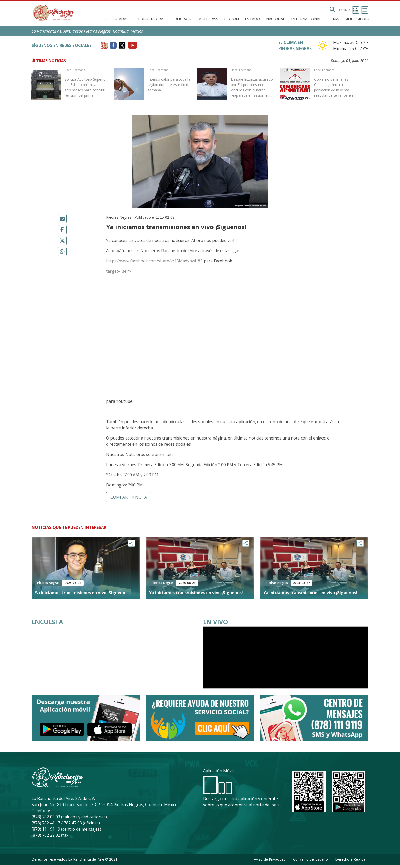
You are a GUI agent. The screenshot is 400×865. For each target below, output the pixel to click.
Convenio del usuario (310, 859)
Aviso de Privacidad (270, 859)
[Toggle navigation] (364, 10)
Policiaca (181, 18)
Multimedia (357, 18)
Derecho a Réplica (350, 859)
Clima (333, 18)
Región (231, 18)
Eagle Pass (207, 18)
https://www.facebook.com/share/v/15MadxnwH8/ (154, 261)
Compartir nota (128, 497)
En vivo (349, 10)
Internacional (306, 18)
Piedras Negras (149, 18)
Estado (252, 18)
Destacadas (116, 18)
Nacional (275, 18)
